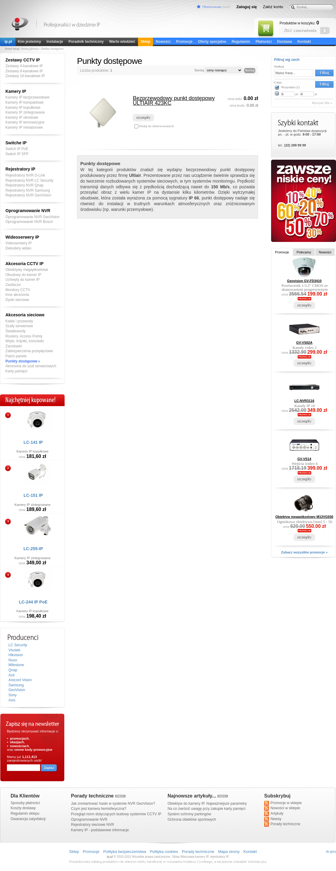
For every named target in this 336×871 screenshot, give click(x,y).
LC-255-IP (33, 548)
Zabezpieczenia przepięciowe (29, 351)
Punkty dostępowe (21, 361)
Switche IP (16, 142)
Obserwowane (211, 6)
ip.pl (8, 41)
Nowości (163, 41)
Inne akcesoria (17, 295)
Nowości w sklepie (282, 808)
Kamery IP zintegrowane (25, 112)
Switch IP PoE (16, 149)
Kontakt (304, 41)
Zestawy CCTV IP (22, 60)
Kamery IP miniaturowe (24, 127)
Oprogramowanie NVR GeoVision (32, 217)
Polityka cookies (164, 851)
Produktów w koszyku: (299, 22)
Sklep (145, 41)
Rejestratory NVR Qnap (24, 185)
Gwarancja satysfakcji (28, 819)
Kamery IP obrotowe (21, 117)
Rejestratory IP (20, 169)
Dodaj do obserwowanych (156, 126)
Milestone (16, 665)
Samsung (16, 685)
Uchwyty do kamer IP (22, 279)
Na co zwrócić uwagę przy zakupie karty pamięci (206, 809)
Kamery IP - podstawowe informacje (100, 830)
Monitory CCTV (17, 290)
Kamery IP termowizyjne (24, 122)
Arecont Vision (20, 680)
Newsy (272, 819)
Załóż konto (273, 7)
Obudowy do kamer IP (23, 275)
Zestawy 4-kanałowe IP (24, 66)
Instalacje (54, 41)
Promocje (184, 41)
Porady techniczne (282, 824)
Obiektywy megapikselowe (26, 270)
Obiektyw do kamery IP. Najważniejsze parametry (207, 803)
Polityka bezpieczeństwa (124, 851)
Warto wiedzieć (122, 41)
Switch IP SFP (16, 154)
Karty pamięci (16, 371)
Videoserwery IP (18, 243)
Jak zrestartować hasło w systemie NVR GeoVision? (113, 803)
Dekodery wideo (18, 248)
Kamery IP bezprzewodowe (27, 97)
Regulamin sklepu (25, 813)
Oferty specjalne (212, 41)
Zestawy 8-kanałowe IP (24, 71)
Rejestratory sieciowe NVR (92, 824)
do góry (331, 851)
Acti (11, 675)
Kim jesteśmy (29, 41)
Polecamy (303, 252)
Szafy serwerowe (19, 326)
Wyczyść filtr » (322, 103)
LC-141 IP (33, 442)
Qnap (12, 670)
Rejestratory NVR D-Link (25, 175)
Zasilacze (13, 285)
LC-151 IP (33, 495)
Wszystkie (290, 87)
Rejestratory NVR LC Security (29, 180)
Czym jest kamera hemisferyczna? (98, 809)
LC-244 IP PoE (33, 602)
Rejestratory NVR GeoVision (28, 195)
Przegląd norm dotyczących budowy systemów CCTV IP (116, 814)
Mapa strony (229, 851)
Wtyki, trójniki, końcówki (24, 341)
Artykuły (273, 813)
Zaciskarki (13, 346)
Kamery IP (20, 25)
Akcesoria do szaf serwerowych (30, 366)
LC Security (17, 645)
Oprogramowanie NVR (27, 210)
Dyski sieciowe (17, 300)
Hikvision (15, 655)
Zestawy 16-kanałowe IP (25, 76)
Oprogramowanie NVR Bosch (29, 222)
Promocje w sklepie (283, 803)
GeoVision (16, 690)
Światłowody (15, 331)
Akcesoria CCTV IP (24, 263)
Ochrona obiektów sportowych (192, 819)
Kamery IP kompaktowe (24, 102)
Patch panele (16, 356)
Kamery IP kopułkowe (22, 107)
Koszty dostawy (23, 808)
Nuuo (12, 660)
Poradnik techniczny (86, 41)
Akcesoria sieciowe (24, 314)
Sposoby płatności (25, 803)
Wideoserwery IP (22, 237)
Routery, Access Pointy (24, 336)
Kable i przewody (19, 321)
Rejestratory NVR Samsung (27, 190)
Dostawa (284, 41)
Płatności (263, 41)
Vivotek (14, 650)
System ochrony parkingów (189, 814)
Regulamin (241, 41)
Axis (11, 700)
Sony (12, 695)
